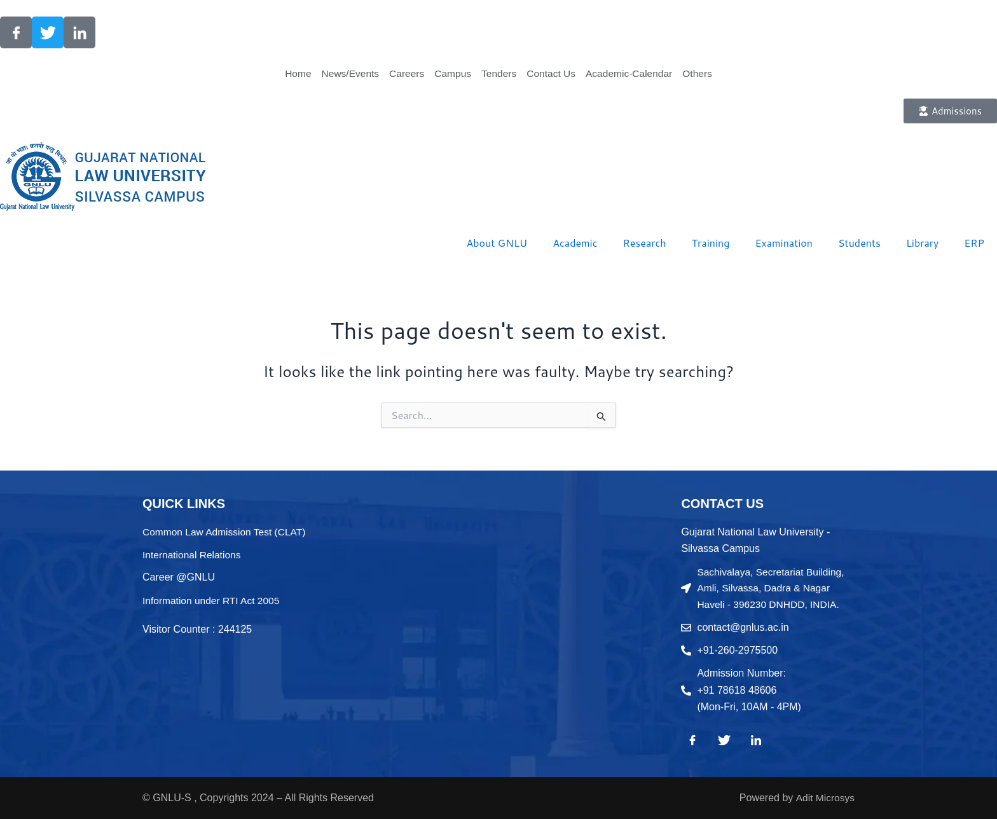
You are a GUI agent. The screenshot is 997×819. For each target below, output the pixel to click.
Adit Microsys (824, 797)
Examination (784, 242)
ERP (974, 242)
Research (644, 242)
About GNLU (496, 242)
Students (859, 242)
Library (922, 242)
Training (711, 242)
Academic (575, 242)
